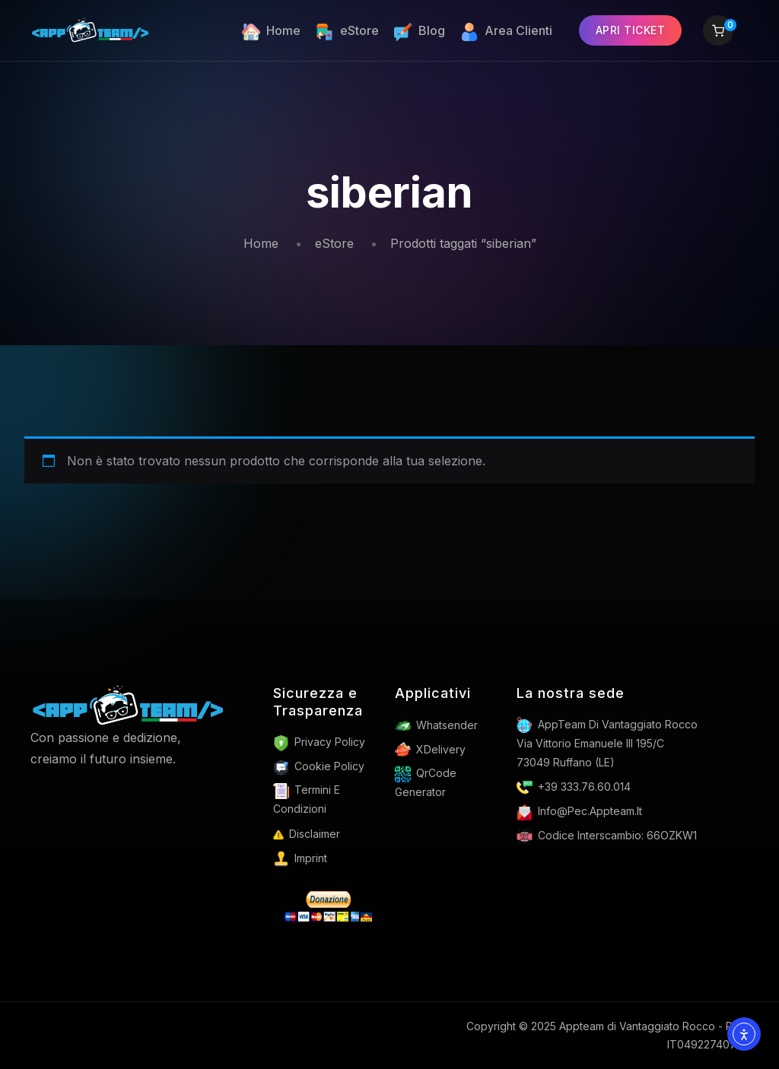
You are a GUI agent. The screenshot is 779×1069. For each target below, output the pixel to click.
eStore (334, 243)
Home (260, 243)
